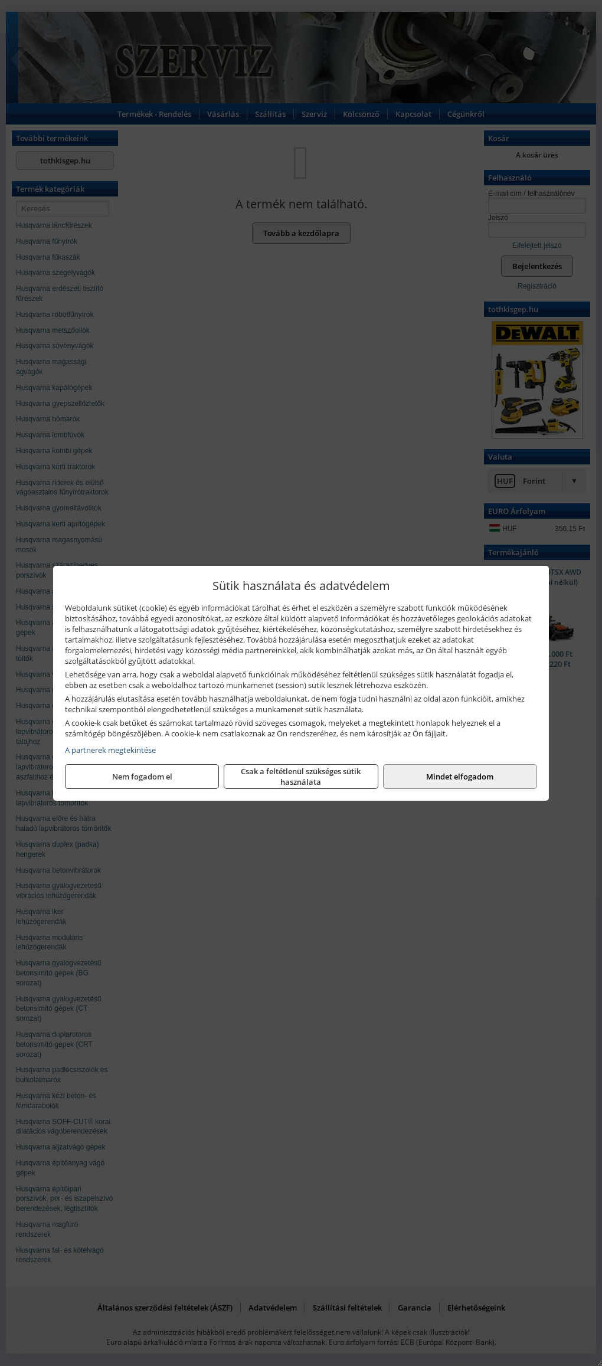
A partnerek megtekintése (110, 750)
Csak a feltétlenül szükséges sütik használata (301, 776)
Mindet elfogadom (459, 776)
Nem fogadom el (142, 776)
